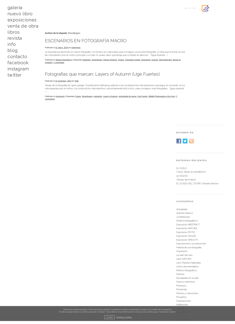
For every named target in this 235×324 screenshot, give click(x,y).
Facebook (17, 59)
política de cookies (134, 303)
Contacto (16, 53)
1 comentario (81, 66)
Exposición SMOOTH (187, 158)
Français (143, 296)
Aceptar (109, 317)
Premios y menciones (187, 211)
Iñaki (77, 84)
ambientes (86, 63)
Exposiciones (20, 18)
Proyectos (181, 215)
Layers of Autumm (110, 100)
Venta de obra (21, 24)
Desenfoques (97, 63)
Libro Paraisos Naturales (188, 181)
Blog (12, 47)
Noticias (180, 192)
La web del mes (184, 173)
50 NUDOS (182, 94)
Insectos (154, 63)
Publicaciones (183, 219)
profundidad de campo (128, 100)
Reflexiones (182, 223)
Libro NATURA (183, 177)
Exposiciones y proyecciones (191, 162)
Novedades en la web (187, 196)
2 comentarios (58, 102)
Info (11, 42)
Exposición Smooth (186, 154)
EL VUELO (181, 86)
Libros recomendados (187, 185)
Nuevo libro (18, 13)
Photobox (181, 204)
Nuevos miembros (185, 200)
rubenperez (75, 48)
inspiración (98, 100)
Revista (14, 36)
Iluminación (145, 63)
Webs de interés (184, 238)
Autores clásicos (184, 131)
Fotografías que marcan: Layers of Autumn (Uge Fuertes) (102, 77)
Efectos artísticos (110, 63)
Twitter (14, 70)
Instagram (17, 65)
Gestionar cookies (124, 317)
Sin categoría (182, 230)
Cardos (78, 100)
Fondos (121, 63)
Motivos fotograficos (64, 63)
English (132, 296)
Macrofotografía (51, 66)
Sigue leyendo (53, 58)
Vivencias (181, 234)
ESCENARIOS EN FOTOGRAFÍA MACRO (85, 40)
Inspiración (60, 100)
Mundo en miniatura (66, 66)
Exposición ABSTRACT (188, 143)
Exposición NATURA (186, 146)
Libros (13, 30)
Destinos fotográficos (187, 139)
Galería (14, 7)
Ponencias (181, 207)
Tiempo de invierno (186, 98)
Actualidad (181, 127)
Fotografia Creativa (132, 63)
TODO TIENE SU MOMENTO (191, 90)
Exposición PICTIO (185, 150)
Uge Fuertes (142, 100)
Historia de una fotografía (188, 166)
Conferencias (183, 135)
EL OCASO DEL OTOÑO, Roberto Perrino (197, 102)
